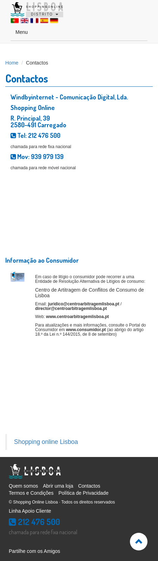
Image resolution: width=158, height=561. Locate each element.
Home (11, 63)
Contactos (89, 486)
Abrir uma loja (58, 486)
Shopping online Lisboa (46, 441)
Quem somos (23, 486)
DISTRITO (44, 14)
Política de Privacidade (83, 493)
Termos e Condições (31, 493)
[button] (138, 541)
